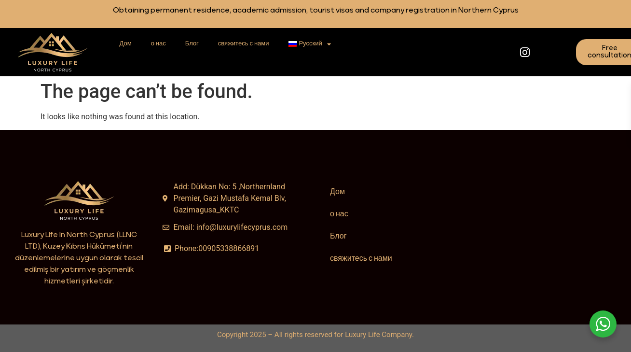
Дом (126, 44)
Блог (192, 44)
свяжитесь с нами (243, 44)
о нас (158, 44)
